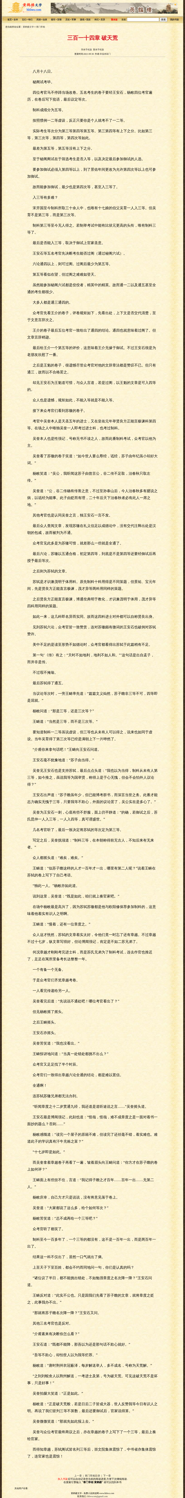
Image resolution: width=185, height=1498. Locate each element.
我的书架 (174, 19)
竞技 (88, 19)
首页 (9, 19)
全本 (16, 19)
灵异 (103, 19)
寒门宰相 (40, 27)
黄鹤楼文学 (28, 27)
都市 (53, 19)
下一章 (107, 1475)
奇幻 (30, 19)
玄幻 (24, 19)
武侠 (38, 19)
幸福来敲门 (105, 54)
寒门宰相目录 (92, 1475)
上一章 (78, 1475)
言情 (59, 19)
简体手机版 (86, 49)
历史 (67, 19)
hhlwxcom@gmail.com (97, 1496)
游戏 (82, 19)
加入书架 (63, 1479)
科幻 (96, 19)
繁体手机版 (98, 49)
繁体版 (114, 19)
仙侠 (45, 19)
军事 (74, 19)
